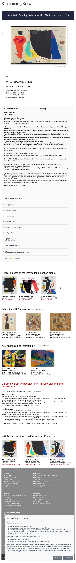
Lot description (12, 108)
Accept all (68, 558)
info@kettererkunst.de (10, 486)
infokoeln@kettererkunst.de (41, 503)
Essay (43, 108)
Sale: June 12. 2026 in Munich (33, 15)
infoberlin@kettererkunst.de (12, 505)
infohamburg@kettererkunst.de (42, 486)
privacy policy (17, 552)
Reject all (57, 558)
